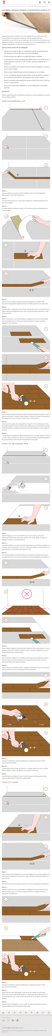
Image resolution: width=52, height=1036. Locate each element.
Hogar (3, 6)
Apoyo (8, 6)
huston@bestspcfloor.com (12, 1028)
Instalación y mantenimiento (19, 6)
